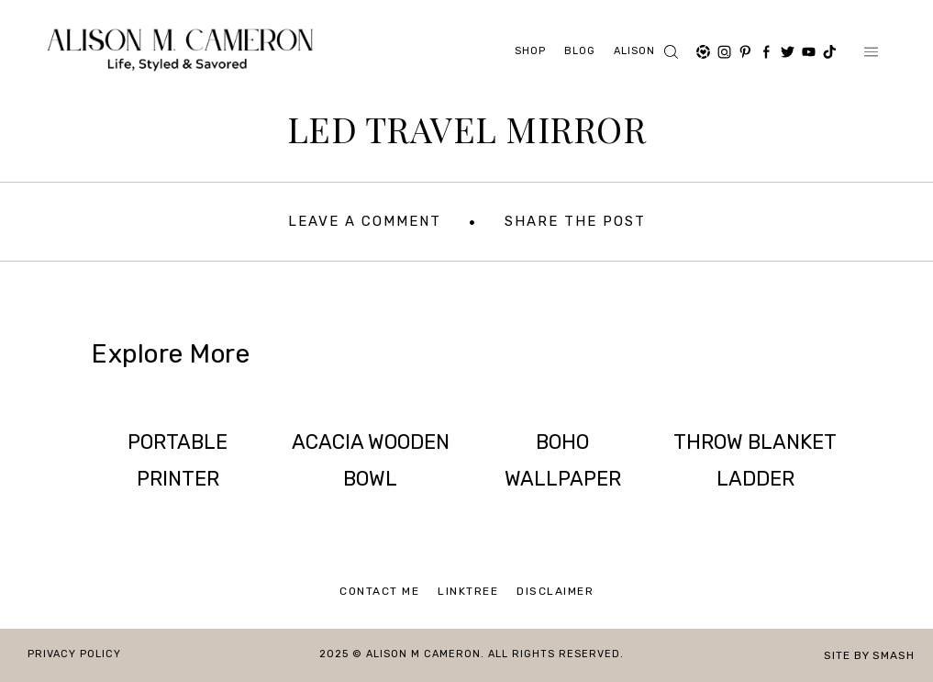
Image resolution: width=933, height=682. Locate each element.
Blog (579, 51)
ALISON (634, 51)
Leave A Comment (364, 221)
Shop (530, 51)
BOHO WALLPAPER (563, 460)
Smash (893, 655)
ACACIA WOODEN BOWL (371, 460)
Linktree (468, 591)
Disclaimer (555, 591)
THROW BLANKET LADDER (755, 460)
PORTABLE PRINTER (178, 460)
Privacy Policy (74, 654)
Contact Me (379, 591)
